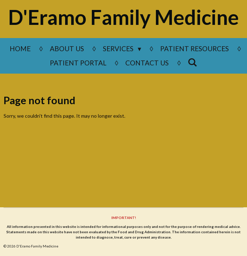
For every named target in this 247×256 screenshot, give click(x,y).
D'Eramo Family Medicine (123, 17)
